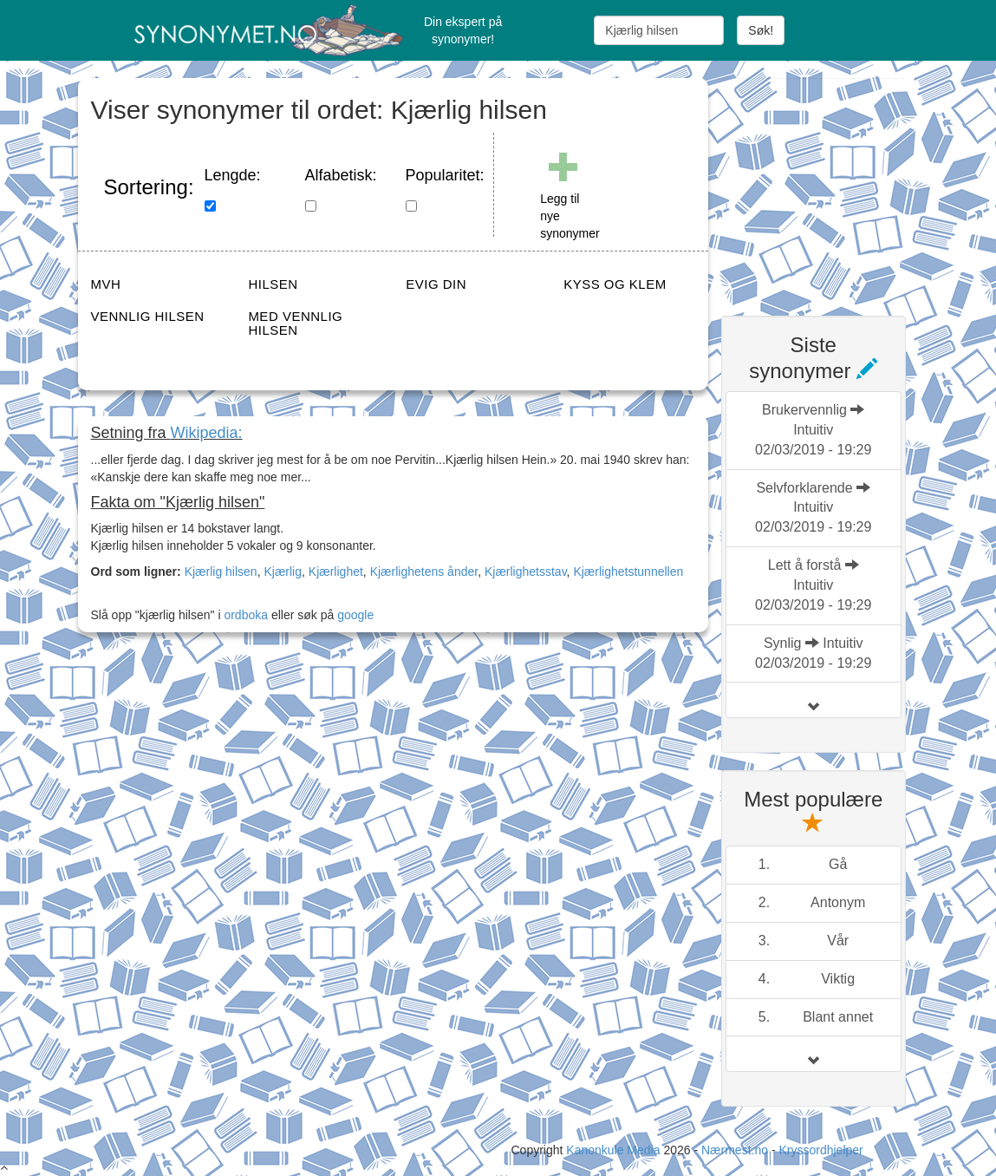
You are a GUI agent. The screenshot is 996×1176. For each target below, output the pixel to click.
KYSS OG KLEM (615, 284)
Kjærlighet (336, 571)
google (355, 615)
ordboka (244, 615)
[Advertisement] (851, 186)
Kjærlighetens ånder (424, 571)
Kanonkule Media (614, 1150)
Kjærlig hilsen (221, 571)
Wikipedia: (207, 432)
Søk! (760, 30)
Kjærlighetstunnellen (628, 571)
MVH (106, 284)
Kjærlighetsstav (526, 571)
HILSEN (272, 284)
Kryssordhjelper (820, 1150)
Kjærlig (283, 571)
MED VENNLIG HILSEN (295, 323)
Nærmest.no (734, 1150)
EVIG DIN (436, 284)
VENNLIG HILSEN (148, 316)
